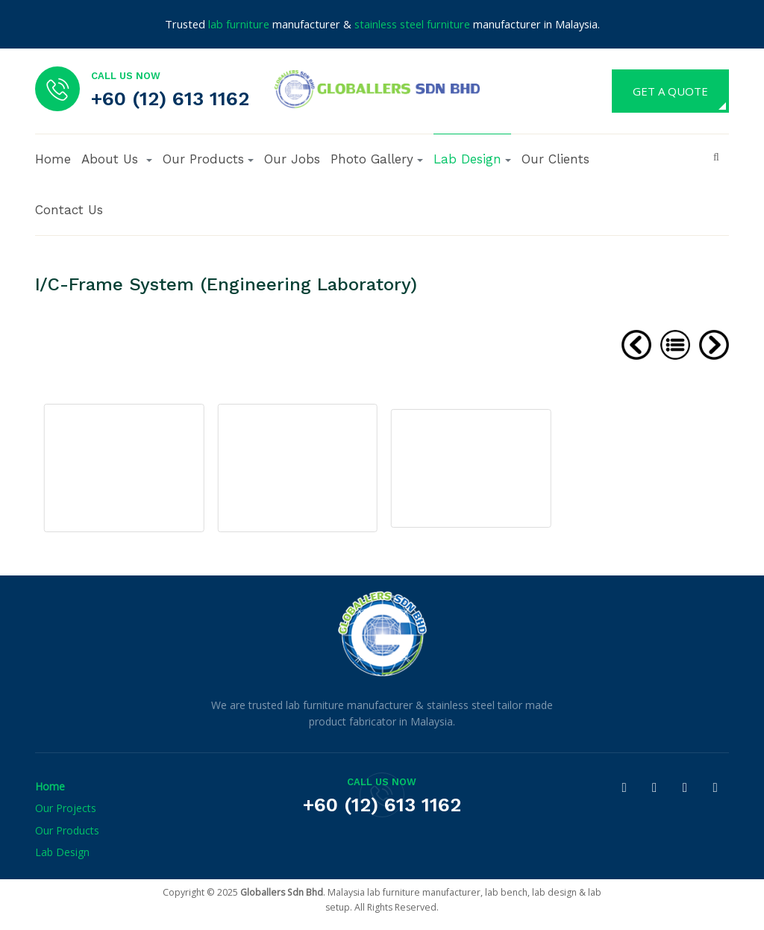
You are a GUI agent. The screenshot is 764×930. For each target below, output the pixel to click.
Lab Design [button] (472, 159)
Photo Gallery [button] (377, 159)
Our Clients (555, 159)
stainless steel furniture (412, 23)
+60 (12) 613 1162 (170, 98)
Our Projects (65, 808)
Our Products (67, 830)
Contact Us (69, 209)
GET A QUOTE (670, 91)
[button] (116, 159)
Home (53, 159)
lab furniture (238, 23)
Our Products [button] (208, 159)
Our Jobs (292, 159)
